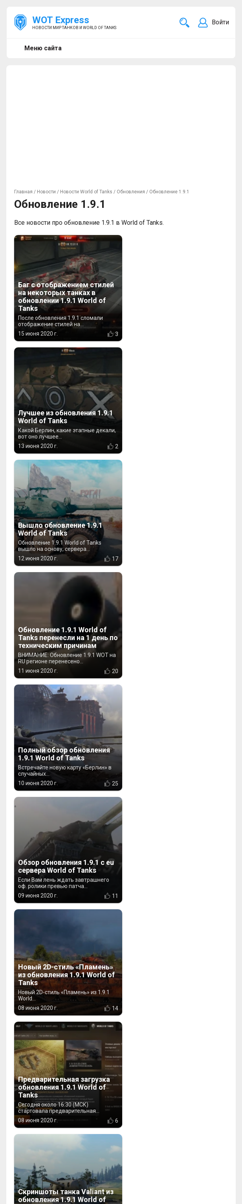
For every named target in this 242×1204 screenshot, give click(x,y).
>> (128, 941)
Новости (198, 1122)
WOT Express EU (38, 1171)
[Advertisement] (121, 128)
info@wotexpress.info (78, 1122)
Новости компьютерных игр (56, 1180)
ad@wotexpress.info (107, 1131)
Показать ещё (121, 922)
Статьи (196, 1131)
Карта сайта (210, 1171)
